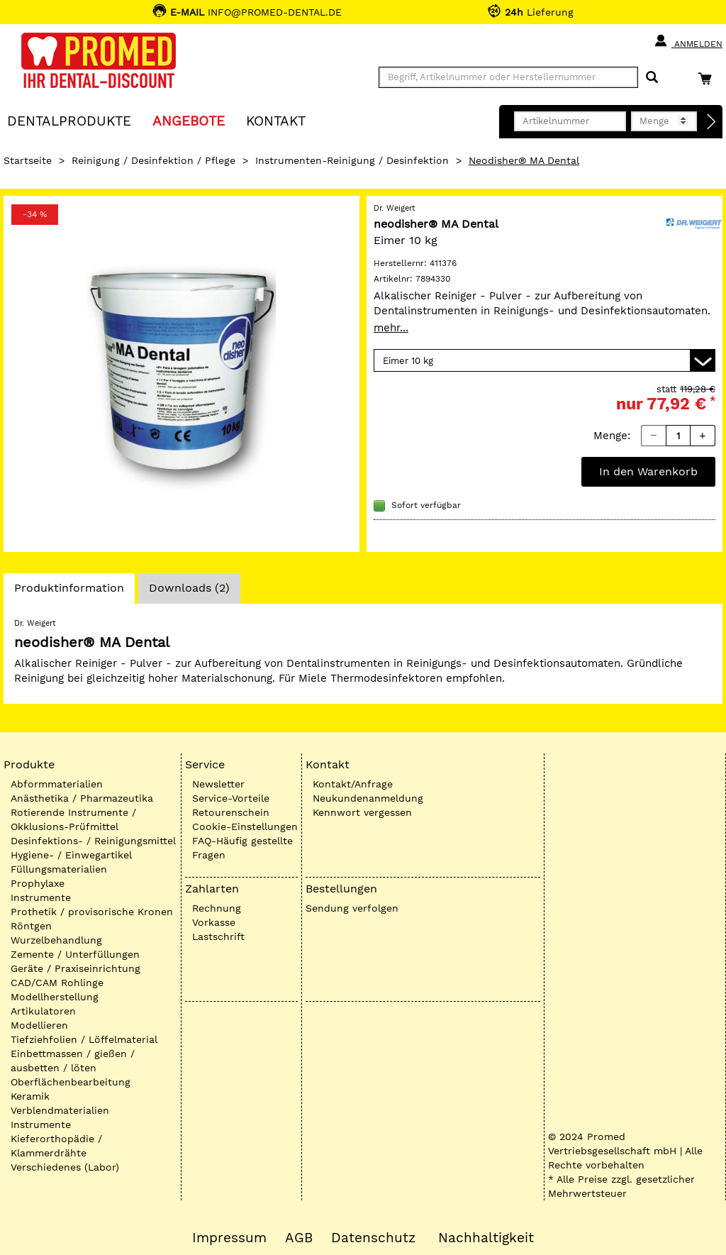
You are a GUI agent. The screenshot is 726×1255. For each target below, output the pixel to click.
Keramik (30, 1096)
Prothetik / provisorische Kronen (92, 911)
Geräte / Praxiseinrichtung (75, 968)
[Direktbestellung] (711, 122)
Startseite (28, 160)
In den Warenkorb (648, 471)
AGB (299, 1238)
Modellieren (39, 1025)
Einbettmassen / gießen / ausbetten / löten (73, 1060)
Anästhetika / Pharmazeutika (82, 798)
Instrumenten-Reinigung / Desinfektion (352, 160)
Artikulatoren (43, 1011)
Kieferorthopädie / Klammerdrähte (56, 1146)
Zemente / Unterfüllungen (75, 954)
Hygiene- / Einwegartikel (71, 855)
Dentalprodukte (69, 120)
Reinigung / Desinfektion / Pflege (153, 160)
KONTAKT (276, 120)
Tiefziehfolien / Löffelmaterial (84, 1039)
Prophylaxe (38, 883)
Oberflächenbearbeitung (70, 1082)
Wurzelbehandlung (56, 940)
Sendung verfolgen (352, 908)
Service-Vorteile (230, 798)
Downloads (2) (189, 588)
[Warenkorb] (708, 78)
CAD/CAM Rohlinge (57, 982)
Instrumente (41, 897)
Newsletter (218, 784)
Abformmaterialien (57, 784)
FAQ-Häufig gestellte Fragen (242, 848)
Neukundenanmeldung (368, 798)
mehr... (391, 327)
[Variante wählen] (544, 360)
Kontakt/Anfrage (353, 784)
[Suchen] (652, 77)
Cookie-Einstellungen (245, 826)
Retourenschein (230, 812)
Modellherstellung (55, 996)
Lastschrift (218, 936)
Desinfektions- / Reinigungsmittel (93, 840)
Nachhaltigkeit (486, 1238)
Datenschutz (373, 1238)
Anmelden (688, 41)
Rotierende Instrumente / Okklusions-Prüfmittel (73, 819)
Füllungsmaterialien (59, 869)
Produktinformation (68, 592)
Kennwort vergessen (362, 812)
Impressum (229, 1238)
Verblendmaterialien (60, 1110)
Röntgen (31, 925)
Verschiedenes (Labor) (65, 1167)
